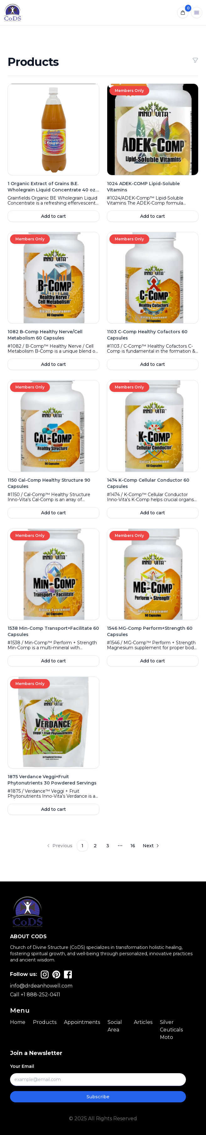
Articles (143, 1022)
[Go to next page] (151, 845)
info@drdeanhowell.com (41, 986)
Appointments (82, 1022)
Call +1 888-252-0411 (35, 995)
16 (132, 846)
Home (17, 1022)
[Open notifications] (182, 12)
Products (44, 1022)
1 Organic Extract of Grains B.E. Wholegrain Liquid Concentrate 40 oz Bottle (53, 190)
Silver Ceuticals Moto (171, 1029)
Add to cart (53, 216)
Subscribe (98, 1097)
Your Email (22, 1066)
